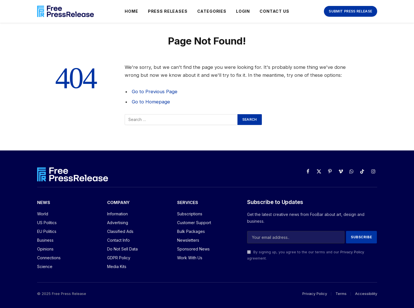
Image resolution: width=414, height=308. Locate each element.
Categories (211, 11)
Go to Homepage (151, 102)
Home (131, 11)
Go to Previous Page (154, 91)
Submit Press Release (350, 11)
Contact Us (274, 11)
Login (243, 11)
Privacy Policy (352, 252)
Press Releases (168, 11)
